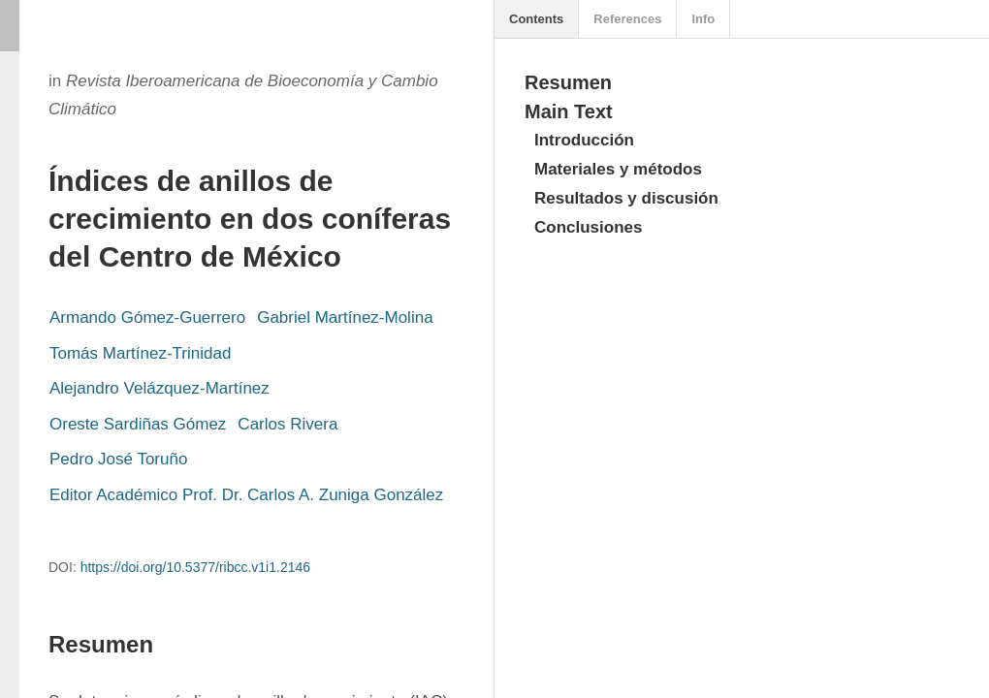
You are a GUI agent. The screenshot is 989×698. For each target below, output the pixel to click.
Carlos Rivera (287, 424)
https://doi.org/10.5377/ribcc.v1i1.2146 (195, 567)
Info (703, 19)
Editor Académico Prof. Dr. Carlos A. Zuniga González (246, 495)
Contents (536, 19)
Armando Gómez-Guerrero (147, 317)
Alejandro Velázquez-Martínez (159, 388)
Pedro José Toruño (118, 459)
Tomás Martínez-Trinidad (140, 353)
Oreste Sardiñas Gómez (137, 424)
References (627, 19)
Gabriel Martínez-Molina (344, 317)
